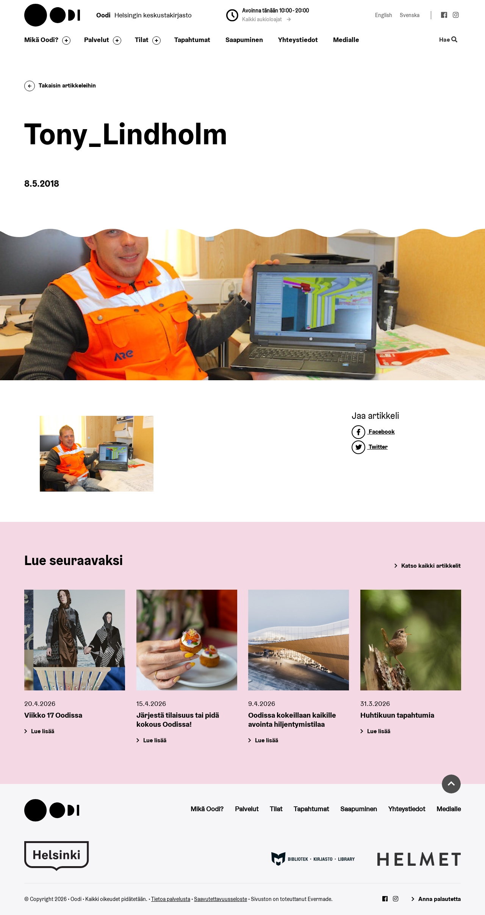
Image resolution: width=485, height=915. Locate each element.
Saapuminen (244, 39)
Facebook (373, 432)
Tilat (142, 39)
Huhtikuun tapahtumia (397, 715)
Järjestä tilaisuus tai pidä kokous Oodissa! (177, 719)
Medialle (346, 39)
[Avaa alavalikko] (64, 40)
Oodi (52, 15)
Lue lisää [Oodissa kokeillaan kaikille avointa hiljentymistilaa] (266, 740)
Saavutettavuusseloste (220, 899)
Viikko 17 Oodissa (53, 715)
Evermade (319, 899)
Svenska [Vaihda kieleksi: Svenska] (409, 15)
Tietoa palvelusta (170, 899)
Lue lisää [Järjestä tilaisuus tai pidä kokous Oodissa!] (154, 740)
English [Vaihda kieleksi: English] (383, 15)
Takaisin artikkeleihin (60, 85)
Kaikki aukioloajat (266, 19)
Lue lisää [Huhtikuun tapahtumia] (378, 731)
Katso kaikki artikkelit (431, 566)
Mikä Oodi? (41, 39)
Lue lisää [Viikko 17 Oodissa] (42, 731)
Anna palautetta (439, 899)
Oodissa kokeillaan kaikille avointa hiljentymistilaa (292, 719)
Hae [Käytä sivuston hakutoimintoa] (448, 40)
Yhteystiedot (298, 39)
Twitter (370, 447)
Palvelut (96, 39)
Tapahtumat (192, 39)
